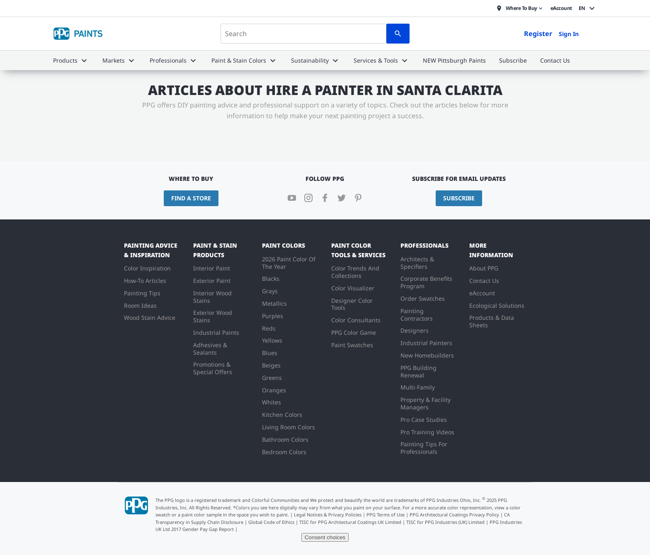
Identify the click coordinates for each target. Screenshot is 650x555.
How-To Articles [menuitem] (145, 281)
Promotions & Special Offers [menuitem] (212, 368)
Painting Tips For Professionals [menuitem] (423, 447)
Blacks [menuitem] (270, 278)
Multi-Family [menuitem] (417, 387)
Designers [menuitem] (414, 330)
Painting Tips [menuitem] (142, 293)
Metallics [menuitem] (274, 303)
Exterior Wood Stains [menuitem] (212, 316)
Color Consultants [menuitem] (356, 320)
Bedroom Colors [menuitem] (284, 452)
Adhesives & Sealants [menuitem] (210, 348)
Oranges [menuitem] (274, 390)
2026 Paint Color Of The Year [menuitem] (288, 262)
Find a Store (191, 198)
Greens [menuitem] (272, 378)
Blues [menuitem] (269, 353)
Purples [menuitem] (272, 316)
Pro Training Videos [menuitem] (427, 432)
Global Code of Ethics (271, 522)
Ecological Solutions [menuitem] (496, 305)
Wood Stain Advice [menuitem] (149, 317)
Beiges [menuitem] (271, 365)
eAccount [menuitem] (482, 293)
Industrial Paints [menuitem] (216, 332)
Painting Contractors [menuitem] (416, 314)
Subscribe (459, 198)
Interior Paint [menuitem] (211, 268)
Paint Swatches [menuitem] (352, 345)
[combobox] (303, 34)
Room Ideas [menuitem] (140, 305)
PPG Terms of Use (385, 514)
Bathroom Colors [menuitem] (285, 439)
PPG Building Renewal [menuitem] (418, 371)
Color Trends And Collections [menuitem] (355, 272)
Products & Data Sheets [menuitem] (491, 321)
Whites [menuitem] (271, 402)
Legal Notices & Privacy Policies (327, 514)
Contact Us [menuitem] (484, 281)
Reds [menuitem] (269, 328)
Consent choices (325, 537)
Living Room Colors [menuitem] (288, 427)
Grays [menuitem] (270, 291)
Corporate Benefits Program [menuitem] (426, 282)
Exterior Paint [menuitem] (211, 281)
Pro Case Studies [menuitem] (423, 420)
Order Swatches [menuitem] (422, 298)
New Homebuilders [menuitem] (427, 355)
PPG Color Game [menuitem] (353, 332)
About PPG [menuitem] (483, 268)
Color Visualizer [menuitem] (352, 288)
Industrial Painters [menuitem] (426, 343)
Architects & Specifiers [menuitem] (417, 262)
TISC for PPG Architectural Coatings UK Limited (350, 522)
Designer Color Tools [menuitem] (352, 304)
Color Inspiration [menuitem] (147, 268)
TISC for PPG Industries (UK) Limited (445, 522)
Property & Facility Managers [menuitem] (425, 403)
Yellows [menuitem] (272, 340)
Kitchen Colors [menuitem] (282, 415)
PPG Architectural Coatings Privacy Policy (454, 514)
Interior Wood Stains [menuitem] (212, 296)
